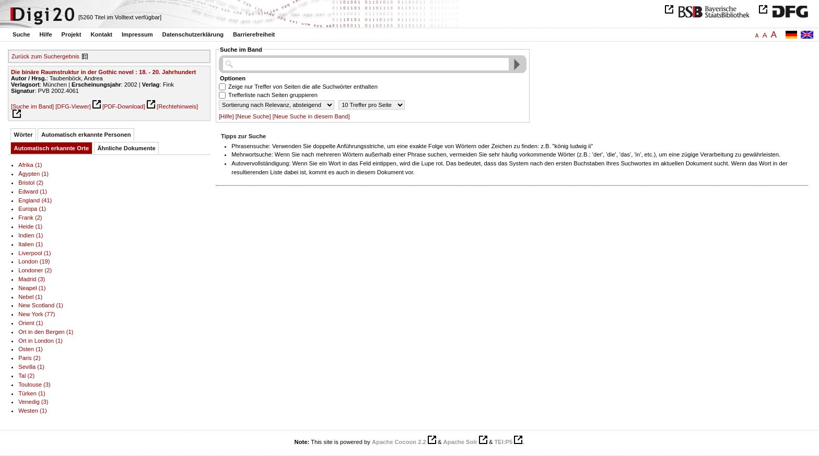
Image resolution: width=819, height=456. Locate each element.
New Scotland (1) (40, 305)
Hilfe (45, 34)
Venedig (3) (33, 402)
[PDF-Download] (123, 106)
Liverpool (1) (34, 253)
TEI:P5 (503, 442)
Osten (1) (30, 349)
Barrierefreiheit (254, 34)
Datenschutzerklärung (193, 34)
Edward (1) (32, 191)
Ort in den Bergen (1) (45, 332)
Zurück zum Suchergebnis (45, 56)
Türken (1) (31, 393)
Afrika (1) (30, 165)
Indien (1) (30, 235)
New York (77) (36, 314)
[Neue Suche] (253, 116)
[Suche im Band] (32, 106)
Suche (21, 34)
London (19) (34, 261)
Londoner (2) (35, 270)
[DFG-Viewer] (73, 106)
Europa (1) (32, 209)
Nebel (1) (30, 297)
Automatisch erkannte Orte (51, 148)
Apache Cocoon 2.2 (399, 442)
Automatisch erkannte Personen (86, 134)
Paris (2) (29, 358)
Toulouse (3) (34, 384)
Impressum (137, 34)
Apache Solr (460, 442)
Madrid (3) (31, 279)
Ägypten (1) (33, 174)
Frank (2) (30, 217)
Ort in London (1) (40, 341)
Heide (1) (30, 226)
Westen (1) (32, 410)
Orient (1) (30, 323)
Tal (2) (26, 376)
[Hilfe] (226, 116)
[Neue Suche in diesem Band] (311, 116)
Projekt (71, 34)
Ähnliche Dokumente (127, 148)
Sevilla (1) (31, 367)
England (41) (35, 200)
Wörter (23, 134)
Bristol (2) (30, 182)
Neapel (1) (31, 288)
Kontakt (101, 34)
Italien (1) (30, 244)
